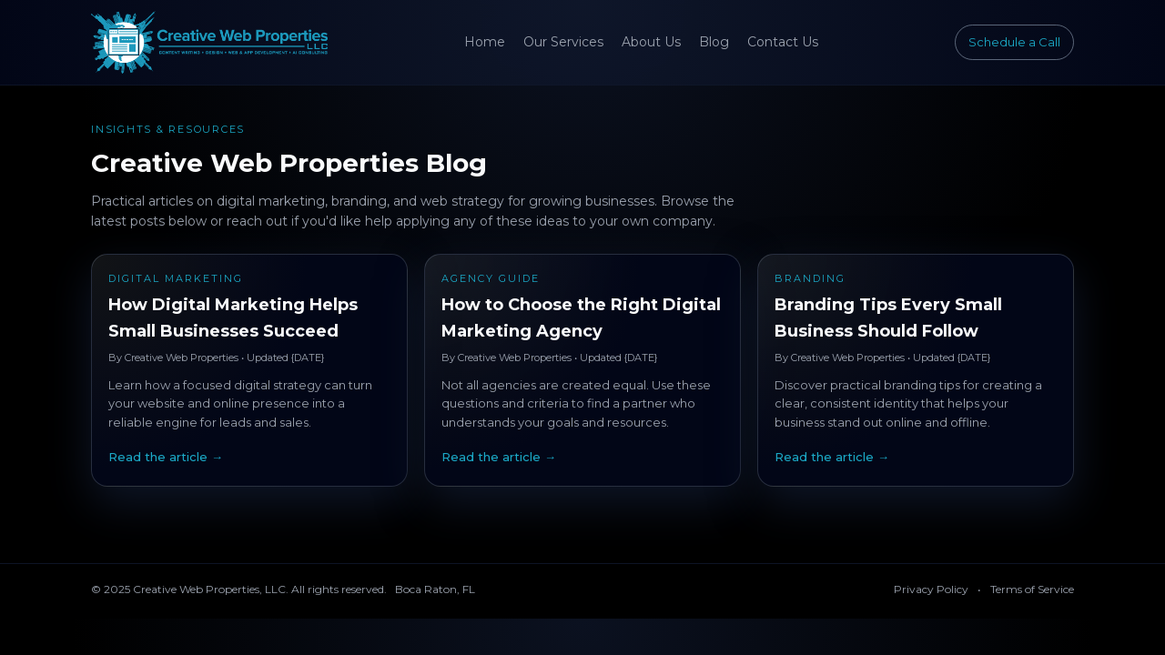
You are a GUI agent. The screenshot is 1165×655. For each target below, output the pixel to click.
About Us (651, 42)
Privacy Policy (931, 589)
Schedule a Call (1014, 42)
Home (484, 42)
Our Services (563, 42)
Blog (714, 42)
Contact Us (782, 42)
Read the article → (165, 456)
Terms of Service (1032, 589)
